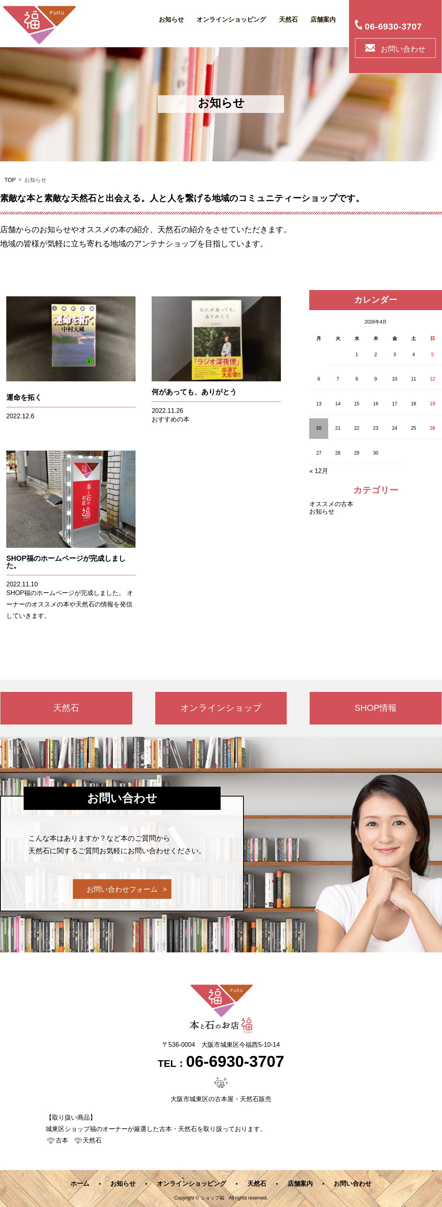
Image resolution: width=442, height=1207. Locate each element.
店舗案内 (323, 19)
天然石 (288, 19)
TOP (10, 180)
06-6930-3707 (393, 26)
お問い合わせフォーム (122, 889)
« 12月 (318, 471)
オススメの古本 (331, 504)
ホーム (80, 1183)
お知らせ (171, 19)
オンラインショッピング (231, 19)
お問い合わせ (403, 49)
